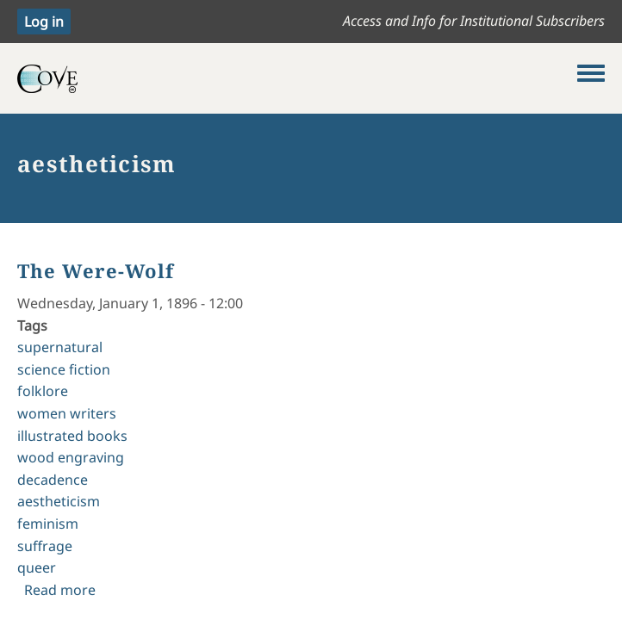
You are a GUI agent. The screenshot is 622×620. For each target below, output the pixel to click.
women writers (66, 413)
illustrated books (72, 435)
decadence (52, 479)
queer (36, 567)
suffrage (44, 545)
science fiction (63, 369)
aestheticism (58, 501)
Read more (60, 589)
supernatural (60, 347)
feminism (47, 523)
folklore (42, 390)
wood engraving (70, 457)
